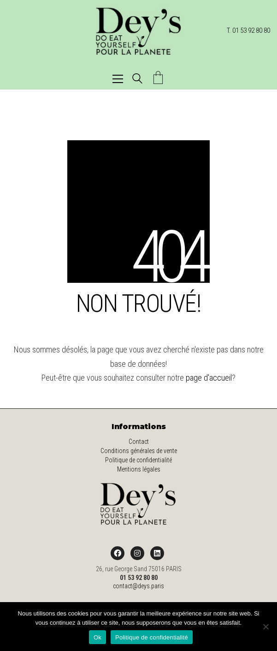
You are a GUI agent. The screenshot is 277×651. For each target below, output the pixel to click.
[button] (117, 78)
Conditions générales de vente (138, 450)
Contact (139, 441)
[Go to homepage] (138, 31)
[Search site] (137, 79)
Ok (97, 637)
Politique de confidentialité (138, 460)
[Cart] (158, 79)
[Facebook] (117, 553)
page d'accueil (209, 377)
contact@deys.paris (138, 586)
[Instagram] (137, 553)
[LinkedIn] (157, 553)
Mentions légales (138, 469)
